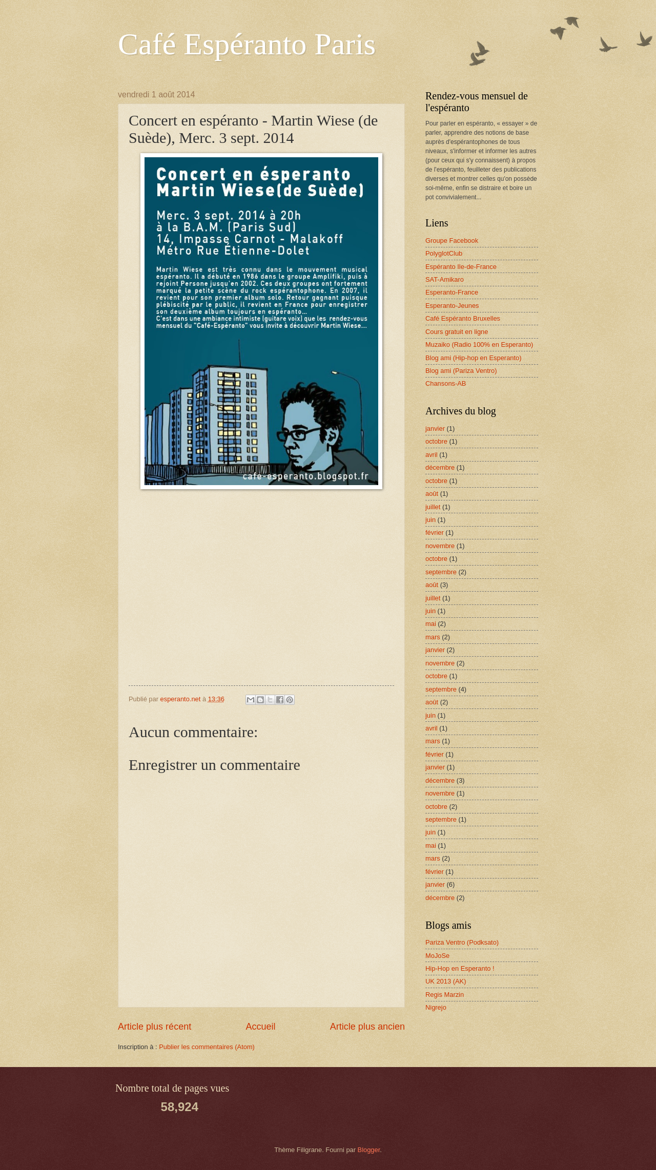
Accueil (260, 1026)
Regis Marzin (444, 994)
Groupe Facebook (451, 240)
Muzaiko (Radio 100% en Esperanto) (479, 344)
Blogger (369, 1150)
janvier (435, 428)
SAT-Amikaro (444, 279)
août (431, 493)
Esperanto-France (451, 292)
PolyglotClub (443, 253)
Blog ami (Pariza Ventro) (461, 370)
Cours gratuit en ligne (456, 332)
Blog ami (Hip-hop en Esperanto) (473, 358)
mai (430, 624)
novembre (440, 546)
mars (432, 637)
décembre (440, 467)
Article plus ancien (367, 1026)
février (434, 532)
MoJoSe (437, 955)
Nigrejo (435, 1007)
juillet (432, 507)
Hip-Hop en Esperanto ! (460, 968)
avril (431, 454)
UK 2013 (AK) (445, 981)
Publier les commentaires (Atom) (207, 1047)
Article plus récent (154, 1026)
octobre (436, 441)
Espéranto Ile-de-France (461, 266)
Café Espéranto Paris (247, 44)
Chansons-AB (445, 383)
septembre (441, 572)
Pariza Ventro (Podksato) (462, 942)
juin (430, 520)
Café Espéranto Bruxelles (462, 318)
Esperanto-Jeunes (452, 305)
